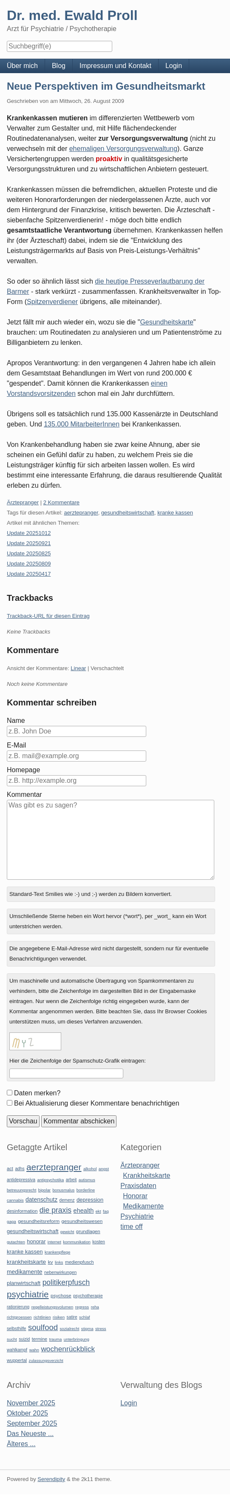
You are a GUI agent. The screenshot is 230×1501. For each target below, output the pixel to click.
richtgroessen (19, 1317)
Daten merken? (37, 1093)
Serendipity (51, 1479)
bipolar (44, 1190)
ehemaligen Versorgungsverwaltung (123, 148)
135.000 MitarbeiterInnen (81, 424)
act (10, 1168)
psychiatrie (28, 1294)
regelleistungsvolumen (52, 1307)
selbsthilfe (16, 1328)
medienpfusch (79, 1262)
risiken (59, 1317)
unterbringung (76, 1339)
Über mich (22, 65)
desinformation (22, 1211)
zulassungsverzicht (46, 1360)
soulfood (43, 1327)
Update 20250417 (29, 574)
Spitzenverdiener (52, 301)
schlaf (84, 1317)
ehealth (84, 1210)
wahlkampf (17, 1349)
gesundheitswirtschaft (127, 512)
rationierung (18, 1307)
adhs (19, 1168)
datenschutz (41, 1199)
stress (100, 1328)
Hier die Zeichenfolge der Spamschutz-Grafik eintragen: (77, 1061)
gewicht (67, 1231)
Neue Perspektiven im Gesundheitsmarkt (106, 86)
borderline (86, 1190)
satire (72, 1317)
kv (50, 1262)
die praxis (55, 1210)
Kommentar (24, 794)
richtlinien (42, 1317)
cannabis (15, 1200)
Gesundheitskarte (166, 322)
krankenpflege (57, 1252)
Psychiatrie (136, 1216)
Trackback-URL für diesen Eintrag (48, 616)
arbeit (71, 1179)
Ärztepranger (23, 502)
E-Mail (16, 745)
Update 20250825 (29, 553)
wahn (34, 1349)
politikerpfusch (66, 1282)
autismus (87, 1179)
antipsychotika (50, 1179)
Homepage (23, 769)
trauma (55, 1339)
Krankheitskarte (146, 1175)
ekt (98, 1211)
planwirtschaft (23, 1283)
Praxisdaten (138, 1185)
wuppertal (17, 1360)
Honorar (135, 1196)
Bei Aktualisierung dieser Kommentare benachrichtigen (96, 1103)
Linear (78, 668)
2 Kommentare (61, 502)
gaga (11, 1221)
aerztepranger (81, 512)
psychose (61, 1295)
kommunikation (77, 1241)
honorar (36, 1241)
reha (95, 1307)
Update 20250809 (29, 563)
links (59, 1262)
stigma (87, 1328)
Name (16, 720)
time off (131, 1226)
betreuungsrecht (21, 1190)
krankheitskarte (26, 1262)
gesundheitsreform (39, 1221)
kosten (98, 1241)
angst (104, 1168)
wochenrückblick (68, 1349)
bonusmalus (64, 1190)
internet (54, 1241)
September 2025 (32, 1423)
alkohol (90, 1168)
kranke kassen (175, 512)
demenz (67, 1200)
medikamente (24, 1271)
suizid (24, 1339)
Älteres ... (21, 1443)
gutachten (16, 1241)
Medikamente (143, 1206)
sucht (12, 1339)
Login (173, 65)
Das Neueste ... (30, 1433)
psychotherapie (87, 1295)
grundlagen (88, 1231)
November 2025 (31, 1403)
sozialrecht (70, 1328)
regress (82, 1307)
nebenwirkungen (60, 1272)
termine (39, 1339)
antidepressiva (21, 1179)
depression (90, 1200)
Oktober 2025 (27, 1413)
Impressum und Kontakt (115, 65)
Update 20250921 (29, 543)
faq (106, 1211)
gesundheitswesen (82, 1221)
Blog (58, 65)
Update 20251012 (29, 533)
